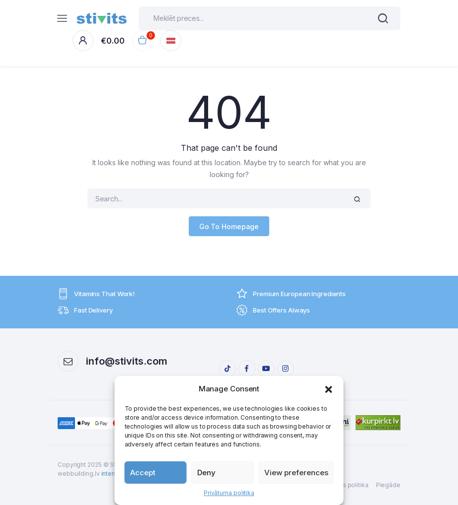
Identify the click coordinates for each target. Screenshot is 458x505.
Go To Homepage (229, 226)
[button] (329, 389)
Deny (206, 472)
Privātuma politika (229, 493)
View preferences (296, 472)
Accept (142, 472)
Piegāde (388, 485)
